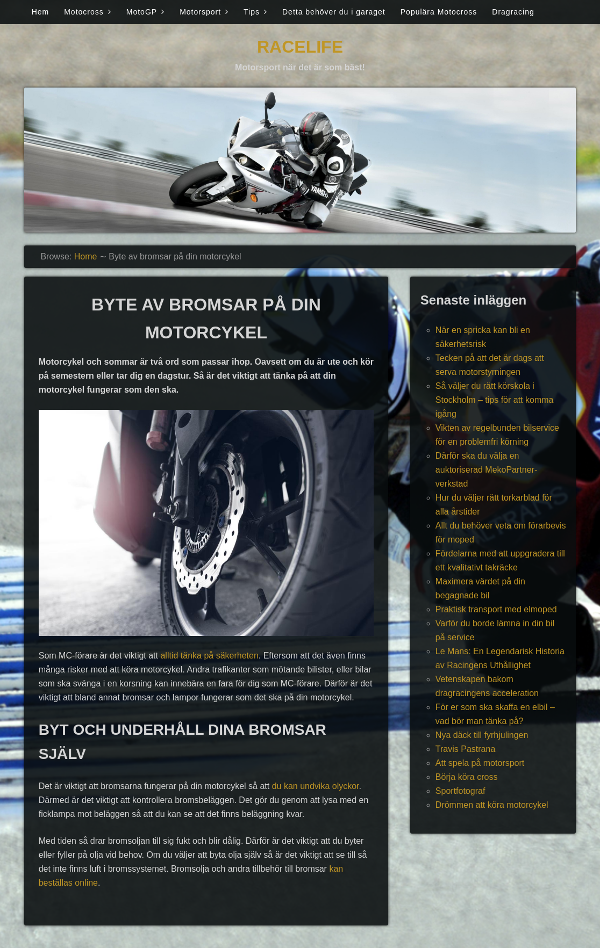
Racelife (300, 46)
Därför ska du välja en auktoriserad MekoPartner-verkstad (486, 469)
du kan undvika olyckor (315, 786)
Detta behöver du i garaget (333, 12)
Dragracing (513, 12)
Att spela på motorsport (479, 763)
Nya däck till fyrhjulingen (481, 735)
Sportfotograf (460, 790)
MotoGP (141, 12)
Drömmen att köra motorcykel (491, 804)
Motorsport (200, 12)
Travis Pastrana (465, 749)
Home (85, 256)
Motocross (84, 12)
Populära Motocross (439, 12)
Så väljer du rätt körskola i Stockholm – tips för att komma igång (494, 399)
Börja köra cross (466, 776)
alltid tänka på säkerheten (209, 655)
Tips (252, 12)
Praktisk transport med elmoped (496, 609)
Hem (40, 12)
